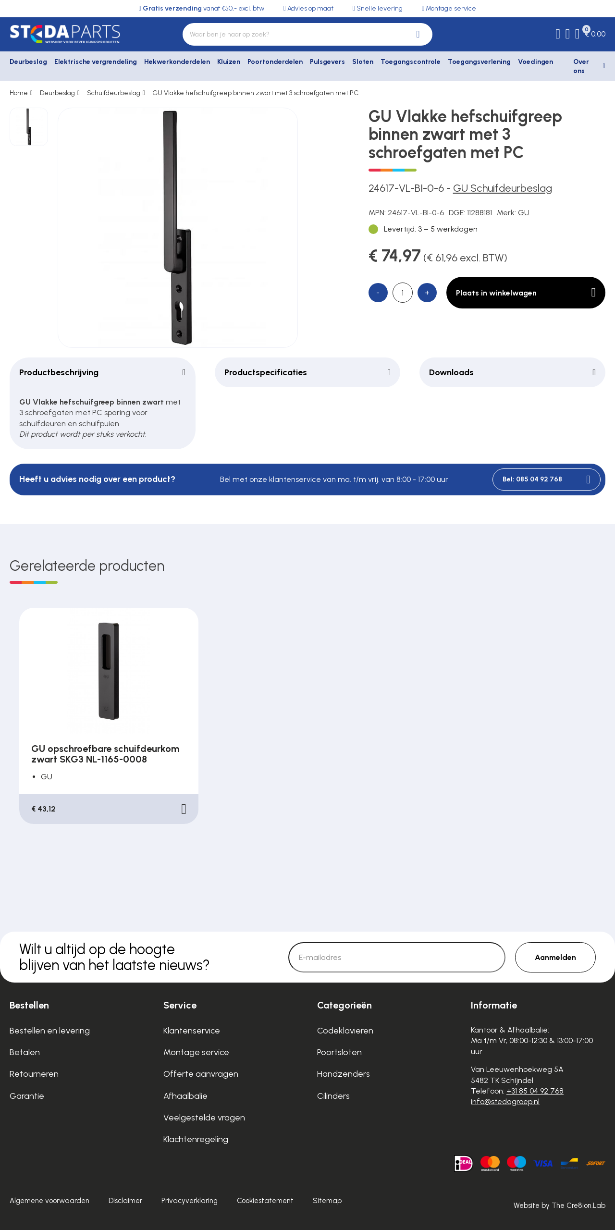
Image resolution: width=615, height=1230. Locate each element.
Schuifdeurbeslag (113, 93)
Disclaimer (125, 1200)
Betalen (25, 1052)
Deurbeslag (28, 62)
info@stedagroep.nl (505, 1101)
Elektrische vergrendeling (95, 62)
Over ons (581, 66)
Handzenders (343, 1074)
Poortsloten (339, 1052)
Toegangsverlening (479, 62)
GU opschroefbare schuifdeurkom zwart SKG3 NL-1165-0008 (105, 754)
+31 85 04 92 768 (535, 1090)
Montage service (196, 1052)
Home (19, 93)
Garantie (27, 1096)
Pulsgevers (327, 62)
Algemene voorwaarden (49, 1200)
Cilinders (333, 1096)
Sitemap (327, 1200)
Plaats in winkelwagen (526, 292)
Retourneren (34, 1074)
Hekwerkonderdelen (177, 62)
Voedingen (535, 62)
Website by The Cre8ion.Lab (559, 1205)
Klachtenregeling (195, 1139)
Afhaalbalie (185, 1096)
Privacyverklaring (189, 1200)
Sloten (362, 62)
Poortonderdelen (275, 62)
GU (523, 212)
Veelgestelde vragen (204, 1117)
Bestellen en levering (50, 1030)
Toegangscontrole (411, 62)
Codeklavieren (345, 1030)
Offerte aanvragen (200, 1074)
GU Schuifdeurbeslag (502, 188)
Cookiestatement (265, 1200)
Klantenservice (191, 1030)
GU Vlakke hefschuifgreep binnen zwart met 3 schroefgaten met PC (255, 93)
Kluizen (228, 62)
